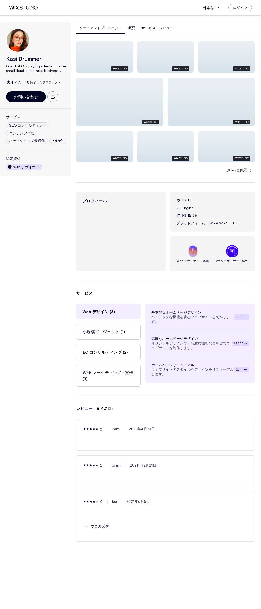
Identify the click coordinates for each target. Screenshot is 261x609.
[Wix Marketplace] (23, 8)
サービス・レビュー (157, 28)
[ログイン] (240, 7)
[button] (104, 57)
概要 (131, 28)
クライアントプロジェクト (100, 28)
